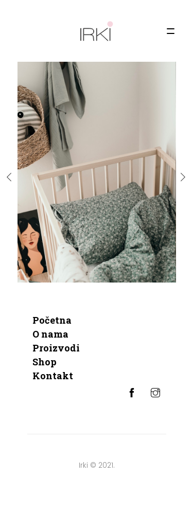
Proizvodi (56, 348)
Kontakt (52, 375)
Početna (52, 320)
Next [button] (183, 177)
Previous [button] (10, 177)
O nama (50, 334)
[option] (96, 172)
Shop (44, 362)
